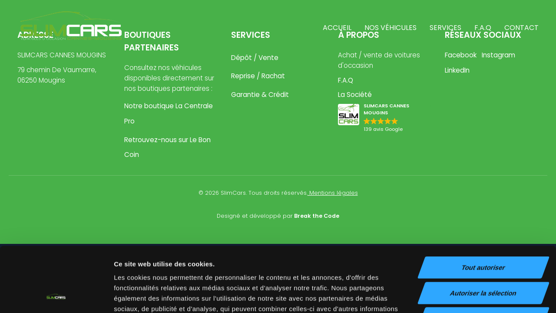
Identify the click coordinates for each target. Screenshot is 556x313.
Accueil (337, 28)
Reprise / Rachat (258, 75)
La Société (355, 94)
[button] (385, 118)
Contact (521, 28)
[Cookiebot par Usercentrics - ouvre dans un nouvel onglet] (56, 296)
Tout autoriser (483, 206)
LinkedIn (457, 70)
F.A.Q (482, 28)
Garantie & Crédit (260, 94)
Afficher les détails (478, 296)
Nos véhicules (390, 28)
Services (445, 28)
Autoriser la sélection (483, 232)
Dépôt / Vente (254, 57)
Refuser (483, 257)
